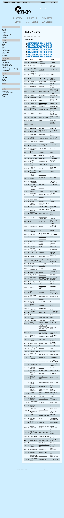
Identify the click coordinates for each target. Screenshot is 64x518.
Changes (41, 281)
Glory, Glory (42, 339)
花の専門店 (41, 252)
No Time (41, 268)
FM (3, 45)
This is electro (42, 81)
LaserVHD (41, 70)
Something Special (43, 296)
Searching (41, 299)
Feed (3, 96)
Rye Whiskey (42, 357)
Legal (3, 47)
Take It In (41, 244)
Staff (3, 54)
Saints (40, 405)
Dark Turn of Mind (43, 440)
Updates (4, 37)
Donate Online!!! (47, 20)
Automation (27, 36)
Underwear (41, 100)
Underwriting (6, 70)
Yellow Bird (41, 141)
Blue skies (41, 348)
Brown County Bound (44, 432)
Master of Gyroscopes (42, 62)
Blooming (41, 351)
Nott (40, 97)
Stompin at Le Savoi (44, 91)
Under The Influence (44, 148)
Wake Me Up (42, 443)
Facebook (5, 94)
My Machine (42, 152)
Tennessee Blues (43, 456)
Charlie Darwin (42, 419)
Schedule (5, 86)
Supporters (5, 67)
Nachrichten (42, 95)
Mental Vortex (42, 175)
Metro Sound (42, 106)
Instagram (5, 91)
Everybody (41, 168)
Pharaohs (41, 197)
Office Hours (6, 50)
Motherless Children (44, 436)
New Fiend (41, 128)
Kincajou (41, 272)
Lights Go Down (43, 164)
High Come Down (43, 117)
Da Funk (41, 241)
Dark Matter (42, 292)
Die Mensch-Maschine (42, 178)
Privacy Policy (44, 469)
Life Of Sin (41, 402)
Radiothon (5, 35)
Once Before (42, 315)
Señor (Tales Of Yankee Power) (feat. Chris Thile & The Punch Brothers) (44, 328)
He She (40, 249)
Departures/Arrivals (44, 399)
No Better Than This (44, 415)
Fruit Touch (41, 305)
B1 (39, 124)
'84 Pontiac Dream (43, 138)
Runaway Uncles (53, 2)
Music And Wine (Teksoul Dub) (43, 217)
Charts (4, 80)
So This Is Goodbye (44, 79)
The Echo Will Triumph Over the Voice (43, 287)
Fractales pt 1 (42, 237)
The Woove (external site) (10, 69)
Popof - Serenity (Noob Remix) (43, 103)
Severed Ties (42, 266)
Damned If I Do (42, 449)
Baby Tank (41, 184)
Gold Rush (41, 422)
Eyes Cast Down (43, 452)
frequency (41, 86)
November (41, 368)
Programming (6, 34)
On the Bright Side (43, 109)
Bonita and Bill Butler (44, 382)
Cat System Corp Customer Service (43, 145)
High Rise (41, 201)
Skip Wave (41, 346)
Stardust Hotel (42, 275)
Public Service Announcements (7, 64)
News (3, 32)
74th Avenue (42, 134)
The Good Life (42, 459)
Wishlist (4, 55)
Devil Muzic (41, 65)
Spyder (40, 171)
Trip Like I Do (42, 301)
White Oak (41, 396)
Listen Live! (18, 20)
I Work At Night (42, 312)
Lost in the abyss (43, 161)
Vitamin (40, 113)
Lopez (40, 246)
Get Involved (6, 62)
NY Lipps (41, 191)
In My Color (41, 199)
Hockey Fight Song (43, 317)
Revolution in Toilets (44, 256)
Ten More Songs (43, 370)
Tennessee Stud (43, 343)
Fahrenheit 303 (42, 239)
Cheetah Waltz (42, 308)
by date (4, 77)
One (40, 364)
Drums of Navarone (44, 182)
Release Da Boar (43, 206)
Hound (40, 120)
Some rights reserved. (35, 469)
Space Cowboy (42, 158)
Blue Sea (41, 226)
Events (4, 29)
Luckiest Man (42, 320)
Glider (40, 83)
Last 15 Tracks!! (32, 20)
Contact (4, 42)
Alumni (4, 61)
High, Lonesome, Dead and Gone (43, 332)
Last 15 (4, 76)
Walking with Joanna (44, 386)
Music (4, 30)
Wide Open (41, 373)
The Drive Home (43, 221)
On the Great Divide (44, 336)
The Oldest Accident (44, 209)
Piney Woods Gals (43, 354)
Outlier (40, 284)
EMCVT (4, 44)
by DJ (3, 79)
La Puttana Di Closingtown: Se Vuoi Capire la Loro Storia (44, 278)
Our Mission (6, 52)
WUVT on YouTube (7, 93)
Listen (3, 49)
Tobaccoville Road (43, 361)
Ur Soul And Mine (43, 213)
